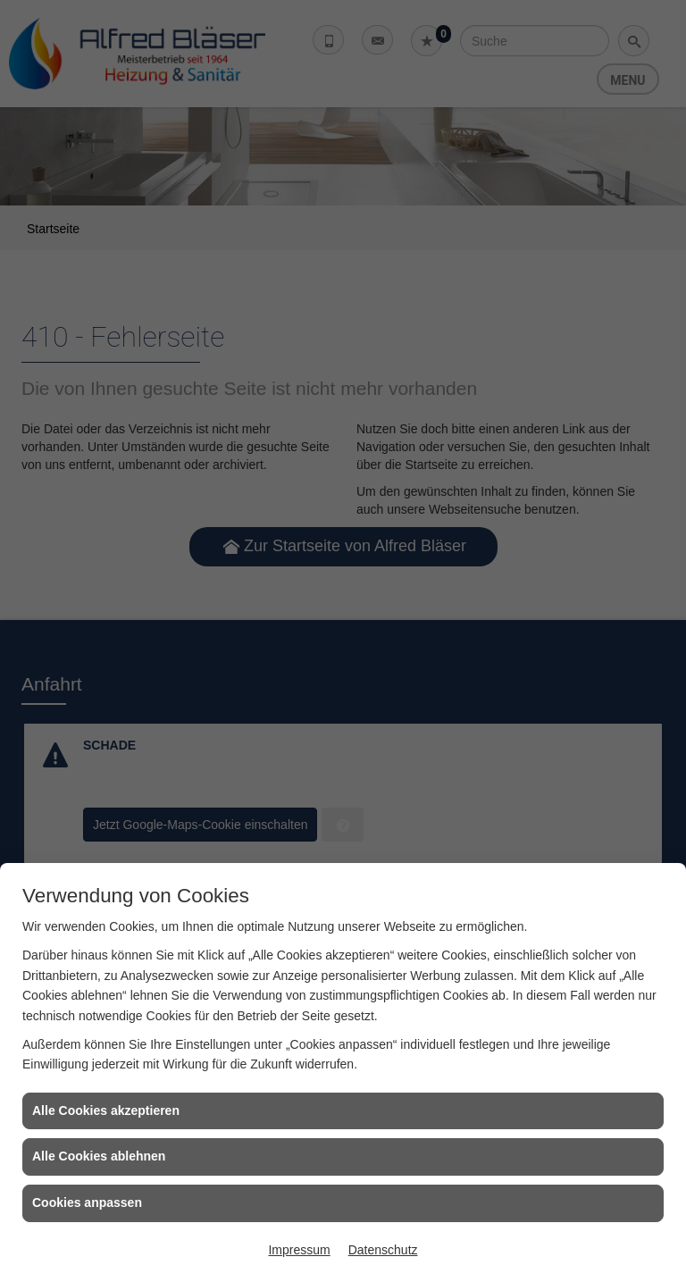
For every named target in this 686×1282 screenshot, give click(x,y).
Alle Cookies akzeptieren (106, 1110)
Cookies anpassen (87, 1202)
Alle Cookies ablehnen (98, 1156)
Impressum (299, 1250)
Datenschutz (383, 1250)
